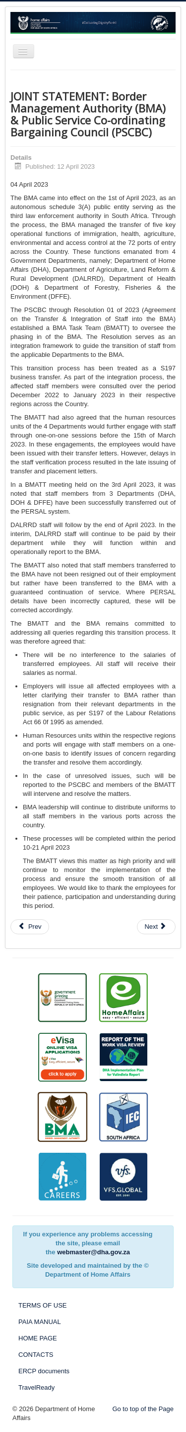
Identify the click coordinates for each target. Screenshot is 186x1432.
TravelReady (36, 1387)
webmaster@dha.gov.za (93, 1252)
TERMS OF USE (42, 1305)
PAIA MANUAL (39, 1321)
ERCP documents (43, 1371)
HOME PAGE (37, 1338)
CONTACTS (36, 1354)
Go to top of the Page (143, 1409)
